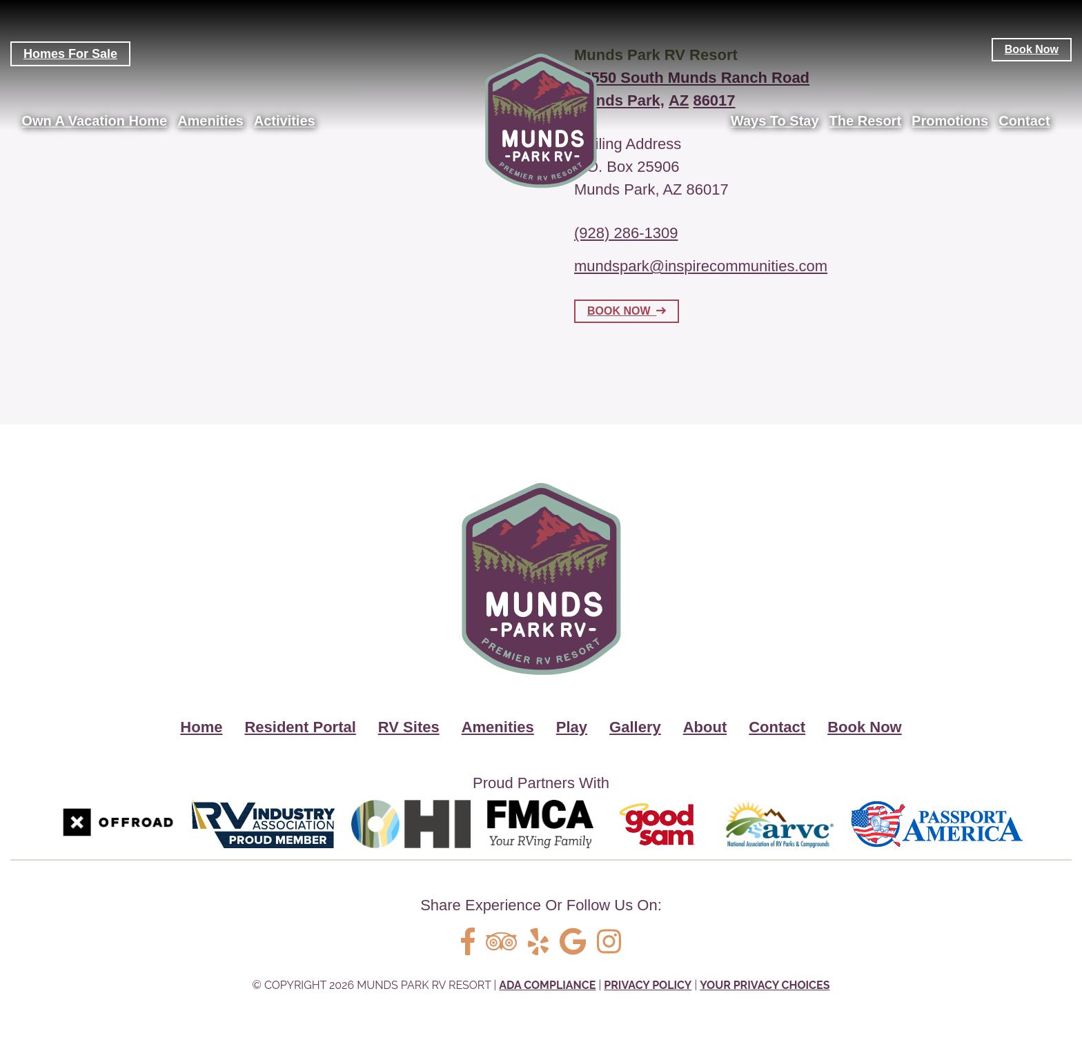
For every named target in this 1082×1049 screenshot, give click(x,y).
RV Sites (409, 727)
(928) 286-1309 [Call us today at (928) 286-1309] (626, 233)
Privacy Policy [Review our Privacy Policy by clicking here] (647, 985)
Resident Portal (299, 727)
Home (201, 727)
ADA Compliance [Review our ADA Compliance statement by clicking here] (547, 985)
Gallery (635, 727)
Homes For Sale (70, 54)
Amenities (498, 727)
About (705, 727)
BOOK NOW (626, 311)
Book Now (1032, 49)
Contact (777, 727)
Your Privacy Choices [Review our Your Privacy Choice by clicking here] (764, 985)
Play (571, 727)
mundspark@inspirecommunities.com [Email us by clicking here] (700, 266)
